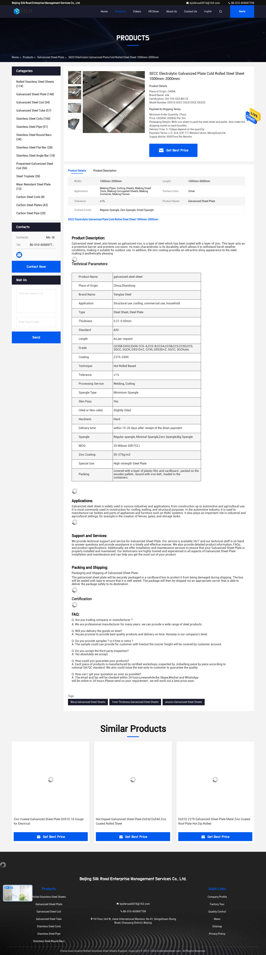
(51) (32, 127)
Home (104, 11)
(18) (35, 155)
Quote (242, 11)
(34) (34, 137)
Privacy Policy (217, 933)
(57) (33, 110)
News (217, 919)
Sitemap (217, 926)
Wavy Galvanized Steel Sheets (88, 702)
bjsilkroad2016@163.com (203, 2)
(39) (28, 176)
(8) (30, 197)
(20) (30, 213)
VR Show (153, 11)
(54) (33, 102)
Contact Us (190, 11)
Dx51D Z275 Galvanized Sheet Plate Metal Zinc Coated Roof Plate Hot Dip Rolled (214, 821)
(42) (32, 205)
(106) (33, 118)
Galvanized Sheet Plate (50, 57)
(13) (33, 187)
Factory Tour (217, 904)
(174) (35, 84)
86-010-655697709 (241, 2)
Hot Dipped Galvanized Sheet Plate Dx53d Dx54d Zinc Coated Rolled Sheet (131, 821)
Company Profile (217, 896)
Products (120, 11)
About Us (171, 11)
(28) (34, 147)
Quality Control (217, 911)
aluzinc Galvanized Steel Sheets (183, 702)
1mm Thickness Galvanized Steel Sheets (135, 702)
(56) (34, 166)
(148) (35, 94)
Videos (137, 11)
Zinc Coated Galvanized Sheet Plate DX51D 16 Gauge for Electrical (48, 821)
